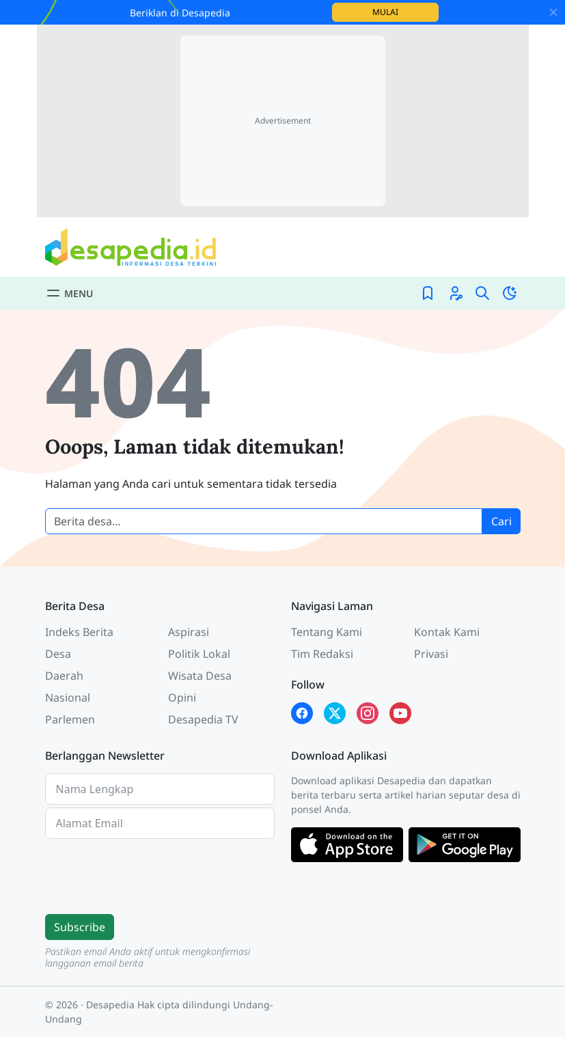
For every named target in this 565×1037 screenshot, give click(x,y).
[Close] (553, 12)
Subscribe (79, 927)
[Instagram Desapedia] (367, 713)
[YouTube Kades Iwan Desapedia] (400, 713)
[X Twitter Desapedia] (335, 713)
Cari (501, 521)
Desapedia (110, 1004)
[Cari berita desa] (263, 521)
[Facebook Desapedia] (302, 713)
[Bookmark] (428, 293)
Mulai (405, 11)
